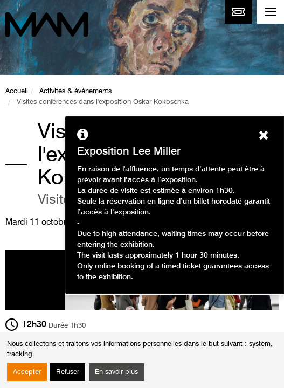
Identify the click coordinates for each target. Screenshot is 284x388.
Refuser (67, 372)
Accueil (16, 91)
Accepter (27, 372)
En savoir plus (116, 372)
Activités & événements (75, 91)
